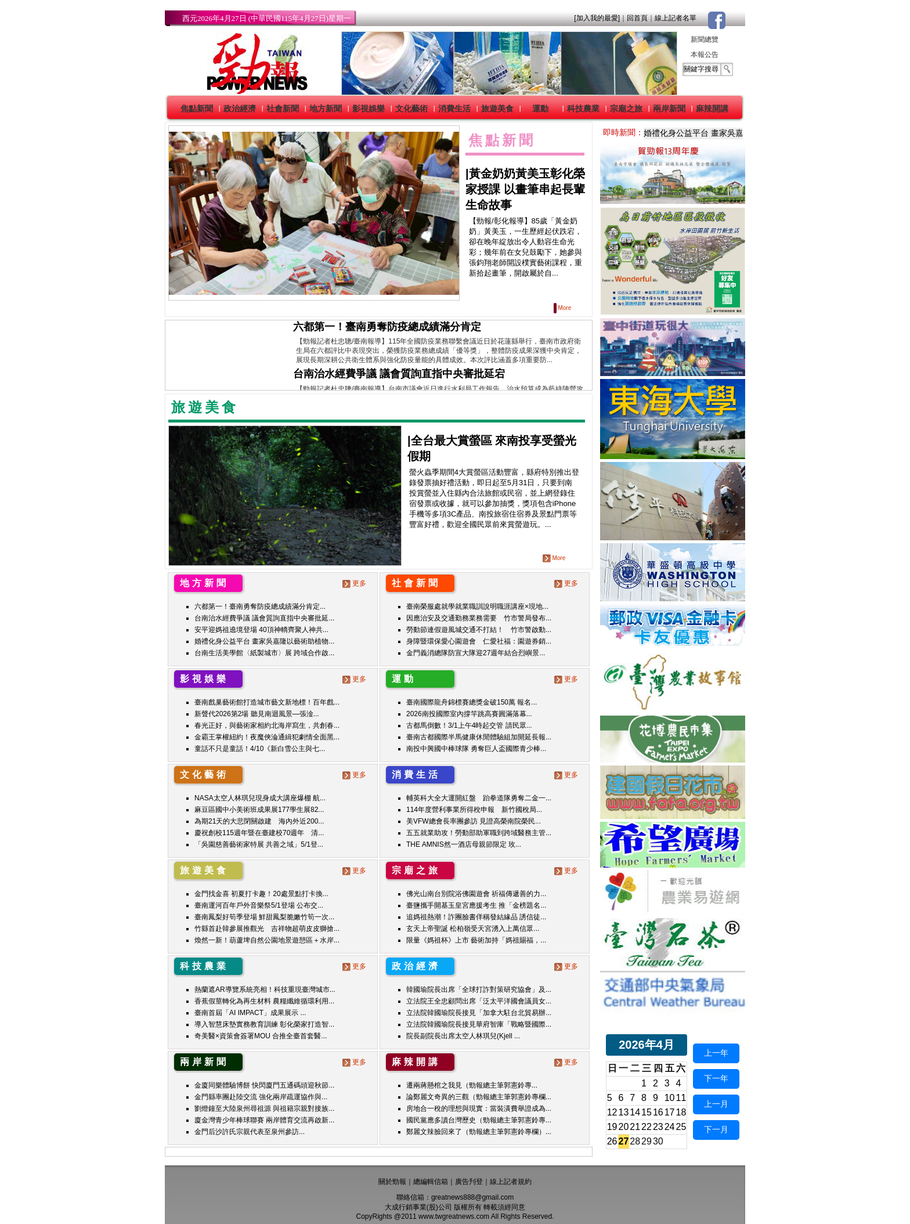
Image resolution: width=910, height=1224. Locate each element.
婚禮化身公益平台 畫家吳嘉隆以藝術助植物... (264, 641)
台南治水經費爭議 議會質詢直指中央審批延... (264, 618)
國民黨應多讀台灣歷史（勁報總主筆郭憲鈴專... (478, 1120)
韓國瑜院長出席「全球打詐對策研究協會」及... (478, 989)
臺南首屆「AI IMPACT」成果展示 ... (250, 1013)
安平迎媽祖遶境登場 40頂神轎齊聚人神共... (261, 630)
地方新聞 (325, 108)
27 (624, 1141)
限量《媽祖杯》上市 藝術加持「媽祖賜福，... (476, 940)
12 (612, 1112)
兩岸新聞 (669, 108)
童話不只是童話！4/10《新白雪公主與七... (259, 749)
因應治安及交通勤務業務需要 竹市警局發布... (478, 618)
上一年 (716, 1052)
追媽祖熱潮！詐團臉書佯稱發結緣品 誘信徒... (476, 917)
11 (681, 1098)
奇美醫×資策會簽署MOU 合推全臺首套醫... (260, 1036)
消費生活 (454, 108)
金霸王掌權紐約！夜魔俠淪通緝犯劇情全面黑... (267, 737)
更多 (355, 583)
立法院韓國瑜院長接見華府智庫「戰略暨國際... (478, 1024)
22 (646, 1127)
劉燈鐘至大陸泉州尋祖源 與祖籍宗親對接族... (264, 1108)
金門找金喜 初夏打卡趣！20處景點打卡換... (261, 894)
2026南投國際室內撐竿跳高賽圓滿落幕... (469, 714)
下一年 (716, 1078)
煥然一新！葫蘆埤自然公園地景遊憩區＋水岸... (267, 940)
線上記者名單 (675, 18)
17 (670, 1112)
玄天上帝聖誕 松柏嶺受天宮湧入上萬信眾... (472, 929)
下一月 (716, 1129)
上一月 (716, 1104)
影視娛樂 (368, 108)
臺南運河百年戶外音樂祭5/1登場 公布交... (258, 905)
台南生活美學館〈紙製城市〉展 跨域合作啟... (264, 653)
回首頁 (637, 18)
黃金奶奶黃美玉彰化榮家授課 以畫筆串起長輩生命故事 (525, 189)
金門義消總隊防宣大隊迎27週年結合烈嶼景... (475, 653)
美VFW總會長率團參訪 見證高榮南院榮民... (473, 821)
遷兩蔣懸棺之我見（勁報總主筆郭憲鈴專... (471, 1085)
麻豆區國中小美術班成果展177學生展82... (259, 810)
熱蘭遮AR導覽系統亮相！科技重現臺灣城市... (264, 989)
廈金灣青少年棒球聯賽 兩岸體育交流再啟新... (264, 1120)
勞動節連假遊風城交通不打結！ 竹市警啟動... (478, 630)
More (563, 308)
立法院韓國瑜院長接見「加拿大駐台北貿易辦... (478, 1013)
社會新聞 (282, 108)
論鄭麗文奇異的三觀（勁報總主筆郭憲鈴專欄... (478, 1097)
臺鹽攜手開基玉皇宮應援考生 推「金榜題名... (476, 905)
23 (658, 1127)
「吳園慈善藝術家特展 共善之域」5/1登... (258, 844)
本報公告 (704, 54)
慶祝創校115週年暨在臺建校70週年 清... (259, 833)
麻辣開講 (712, 108)
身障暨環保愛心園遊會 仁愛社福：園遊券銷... (478, 641)
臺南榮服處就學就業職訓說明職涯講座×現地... (477, 606)
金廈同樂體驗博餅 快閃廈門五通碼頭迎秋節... (264, 1085)
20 (624, 1127)
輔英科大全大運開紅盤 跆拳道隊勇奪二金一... (478, 798)
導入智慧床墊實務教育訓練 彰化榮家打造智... (264, 1024)
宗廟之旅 (626, 108)
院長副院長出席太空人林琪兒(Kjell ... (463, 1036)
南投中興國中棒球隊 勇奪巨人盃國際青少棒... (476, 749)
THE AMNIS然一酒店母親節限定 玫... (463, 844)
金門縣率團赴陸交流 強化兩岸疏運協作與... (260, 1097)
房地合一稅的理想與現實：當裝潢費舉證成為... (478, 1108)
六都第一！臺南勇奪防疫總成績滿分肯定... (260, 606)
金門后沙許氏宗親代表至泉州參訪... (249, 1132)
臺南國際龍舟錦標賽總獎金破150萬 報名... (471, 702)
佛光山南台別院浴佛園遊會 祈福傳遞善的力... (476, 894)
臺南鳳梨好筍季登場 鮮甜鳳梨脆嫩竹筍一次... (264, 917)
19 (612, 1127)
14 (635, 1112)
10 (670, 1098)
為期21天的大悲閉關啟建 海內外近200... (259, 821)
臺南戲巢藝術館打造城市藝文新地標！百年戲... (267, 702)
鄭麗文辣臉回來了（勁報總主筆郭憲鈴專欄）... (478, 1132)
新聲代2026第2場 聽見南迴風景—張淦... (256, 714)
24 (670, 1127)
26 (612, 1141)
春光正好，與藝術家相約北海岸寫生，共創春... (267, 725)
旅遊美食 (497, 108)
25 (681, 1127)
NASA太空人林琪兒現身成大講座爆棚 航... (260, 798)
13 (624, 1112)
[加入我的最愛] (597, 18)
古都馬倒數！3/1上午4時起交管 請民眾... (469, 725)
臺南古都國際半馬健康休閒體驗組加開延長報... (478, 737)
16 (658, 1112)
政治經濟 (239, 108)
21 (635, 1127)
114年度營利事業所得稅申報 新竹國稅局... (474, 810)
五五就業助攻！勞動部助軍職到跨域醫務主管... (478, 833)
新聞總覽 (704, 39)
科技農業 (583, 108)
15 (646, 1112)
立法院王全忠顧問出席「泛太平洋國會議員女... (478, 1001)
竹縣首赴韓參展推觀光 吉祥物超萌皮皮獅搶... (267, 929)
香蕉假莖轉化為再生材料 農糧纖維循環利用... (264, 1001)
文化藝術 (411, 108)
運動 (540, 108)
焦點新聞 (196, 108)
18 (681, 1112)
